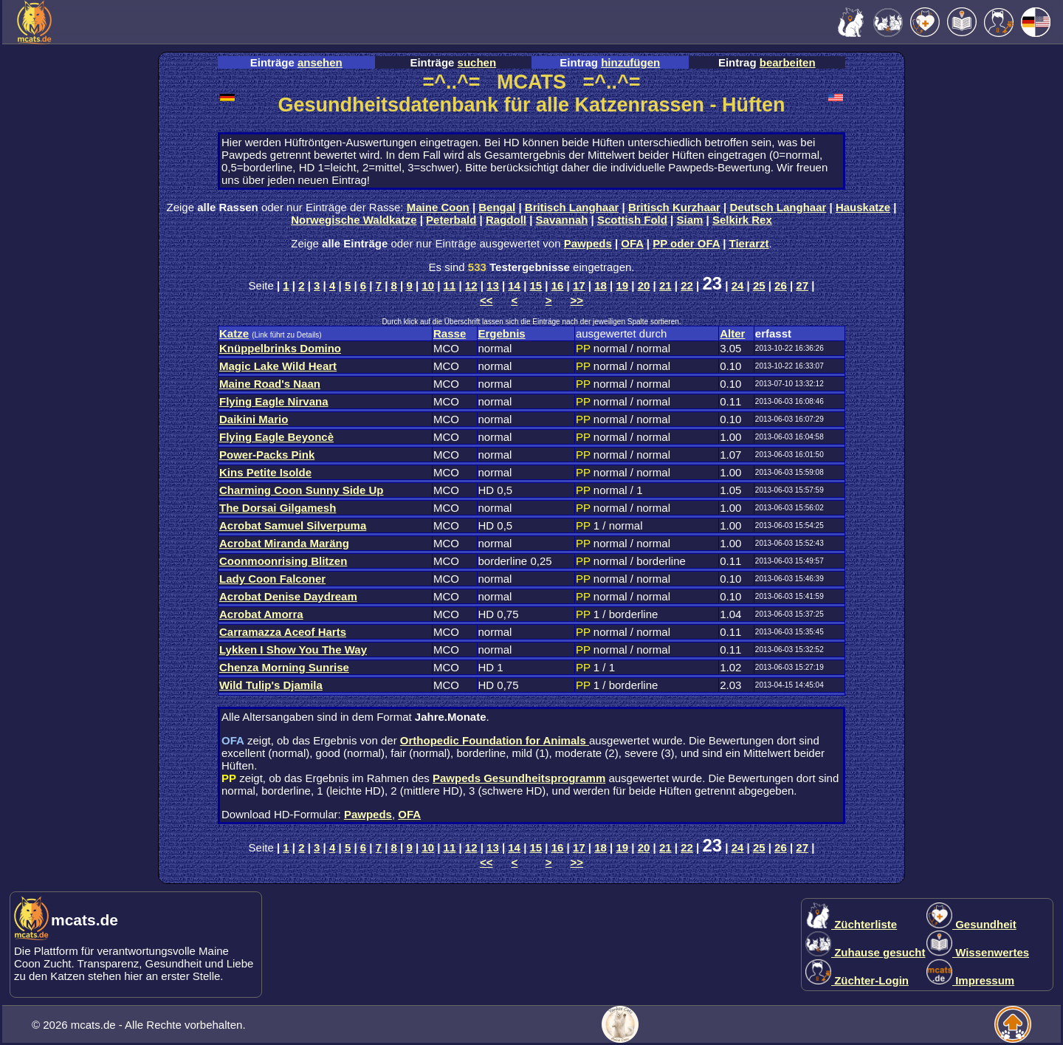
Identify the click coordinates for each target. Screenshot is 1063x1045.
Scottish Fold (632, 219)
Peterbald (451, 219)
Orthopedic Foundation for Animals (494, 740)
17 (579, 285)
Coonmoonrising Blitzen (283, 561)
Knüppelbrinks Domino (280, 348)
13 (492, 285)
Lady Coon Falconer (272, 578)
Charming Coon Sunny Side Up (301, 490)
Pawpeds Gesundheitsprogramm (519, 778)
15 (536, 285)
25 (759, 285)
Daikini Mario (253, 419)
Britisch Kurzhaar (674, 207)
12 (471, 285)
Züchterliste (851, 924)
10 (428, 285)
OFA (632, 243)
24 (738, 285)
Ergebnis (502, 333)
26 (780, 285)
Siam (690, 219)
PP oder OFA (686, 243)
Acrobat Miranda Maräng (284, 543)
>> (577, 300)
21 (665, 285)
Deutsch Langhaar (778, 207)
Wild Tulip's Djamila (271, 685)
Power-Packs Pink (266, 454)
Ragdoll (506, 219)
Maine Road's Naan (269, 383)
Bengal (496, 207)
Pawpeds (588, 243)
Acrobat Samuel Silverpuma (292, 525)
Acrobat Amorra (261, 614)
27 (802, 285)
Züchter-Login (857, 980)
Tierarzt (749, 243)
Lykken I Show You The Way (293, 649)
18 (600, 285)
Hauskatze (863, 207)
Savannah (562, 219)
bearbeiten (788, 62)
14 (514, 285)
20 (644, 285)
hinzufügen (630, 62)
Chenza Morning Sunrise (284, 667)
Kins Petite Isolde (265, 472)
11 (450, 285)
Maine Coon (438, 207)
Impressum (970, 980)
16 (557, 285)
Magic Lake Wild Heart (278, 366)
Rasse (449, 333)
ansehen (320, 62)
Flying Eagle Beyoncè (276, 437)
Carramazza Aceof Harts (282, 632)
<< (486, 300)
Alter (732, 333)
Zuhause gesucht (865, 952)
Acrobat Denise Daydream (288, 596)
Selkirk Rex (742, 219)
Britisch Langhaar (572, 207)
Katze (234, 333)
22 (687, 285)
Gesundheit (971, 924)
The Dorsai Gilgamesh (277, 507)
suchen (477, 62)
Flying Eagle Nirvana (273, 401)
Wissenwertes (977, 952)
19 (622, 285)
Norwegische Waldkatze (353, 219)
